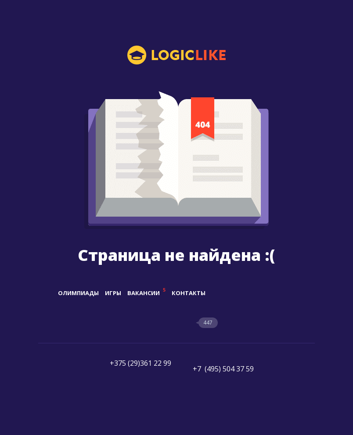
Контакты (188, 293)
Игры (113, 293)
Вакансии (146, 293)
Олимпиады (78, 293)
